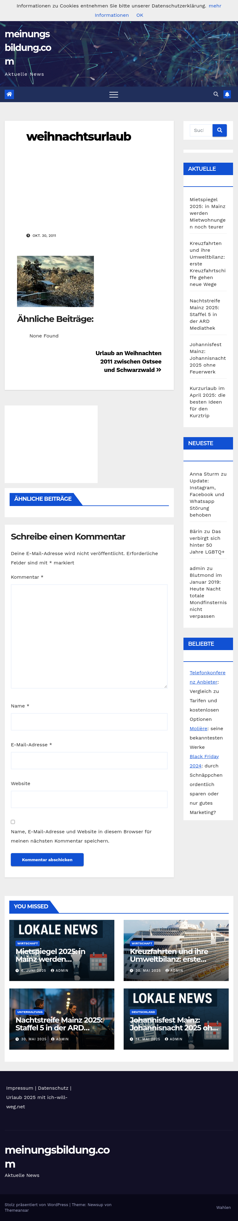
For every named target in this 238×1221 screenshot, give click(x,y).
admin (59, 971)
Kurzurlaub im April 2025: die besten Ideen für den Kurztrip (208, 401)
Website (20, 783)
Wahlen (223, 1207)
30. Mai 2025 (149, 971)
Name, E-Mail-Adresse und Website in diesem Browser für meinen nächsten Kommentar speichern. (81, 836)
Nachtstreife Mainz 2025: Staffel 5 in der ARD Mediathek (205, 314)
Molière (198, 728)
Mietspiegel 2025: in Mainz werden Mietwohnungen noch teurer (208, 213)
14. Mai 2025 (149, 1039)
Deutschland (143, 1012)
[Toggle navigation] (113, 94)
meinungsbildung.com (28, 47)
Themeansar (17, 1210)
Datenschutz (53, 1088)
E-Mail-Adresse (31, 745)
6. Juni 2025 (34, 971)
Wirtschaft (27, 943)
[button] (216, 94)
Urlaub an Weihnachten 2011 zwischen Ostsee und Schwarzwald (128, 361)
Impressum (19, 1088)
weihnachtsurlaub (78, 136)
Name (20, 706)
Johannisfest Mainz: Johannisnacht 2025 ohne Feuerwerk (208, 358)
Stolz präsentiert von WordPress (37, 1204)
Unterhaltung (29, 1012)
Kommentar (27, 577)
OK (139, 15)
